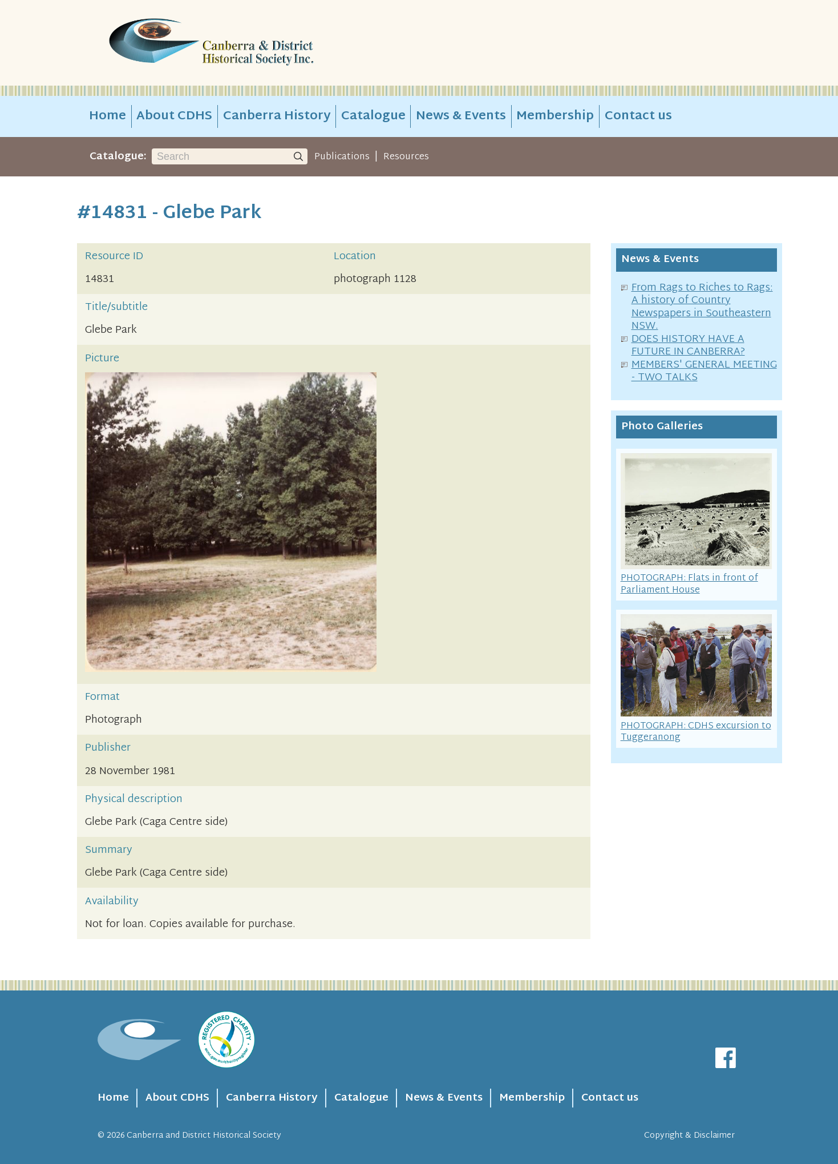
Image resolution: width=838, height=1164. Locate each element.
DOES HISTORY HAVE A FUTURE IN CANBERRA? (688, 346)
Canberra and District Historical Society (204, 1135)
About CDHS (174, 116)
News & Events (461, 116)
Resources (406, 157)
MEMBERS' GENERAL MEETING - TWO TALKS (704, 372)
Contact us (638, 116)
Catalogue (373, 116)
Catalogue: (118, 156)
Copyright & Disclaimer (689, 1135)
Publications (342, 157)
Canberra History (277, 116)
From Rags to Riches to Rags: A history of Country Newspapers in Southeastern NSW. (702, 307)
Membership (555, 116)
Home (107, 116)
